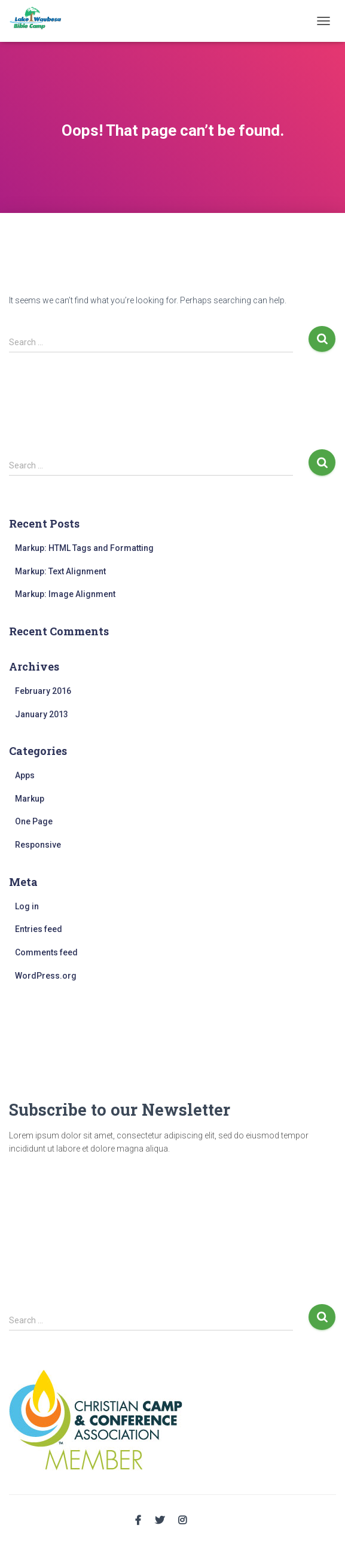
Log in (27, 906)
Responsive (38, 844)
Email (205, 1519)
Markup (29, 798)
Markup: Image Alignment (65, 594)
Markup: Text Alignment (60, 571)
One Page (34, 821)
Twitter (159, 1520)
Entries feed (38, 929)
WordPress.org (46, 975)
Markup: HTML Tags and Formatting (84, 548)
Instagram (182, 1520)
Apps (25, 775)
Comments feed (46, 952)
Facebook (138, 1520)
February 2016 (43, 691)
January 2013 (41, 714)
